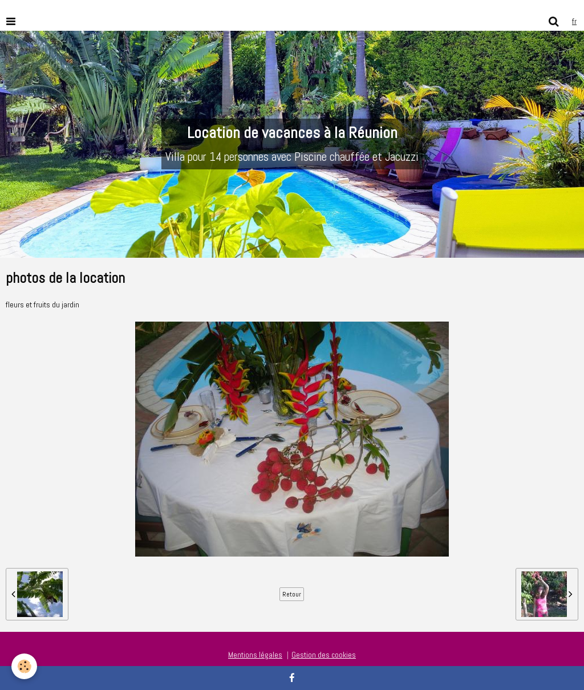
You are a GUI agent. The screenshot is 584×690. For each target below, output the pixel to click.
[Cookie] (24, 666)
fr (574, 21)
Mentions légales (255, 655)
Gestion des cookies (323, 655)
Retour (291, 594)
